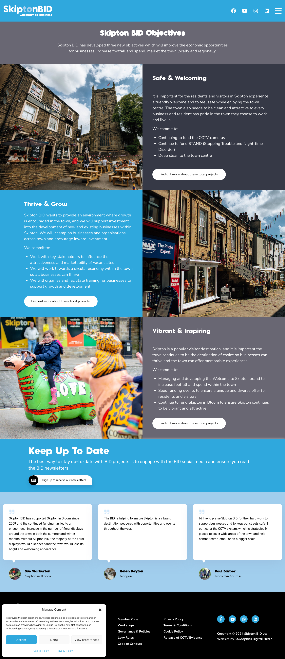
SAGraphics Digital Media (254, 639)
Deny (54, 640)
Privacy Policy (65, 650)
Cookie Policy (41, 650)
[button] (100, 610)
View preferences (87, 640)
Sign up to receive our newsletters (57, 480)
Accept (21, 640)
